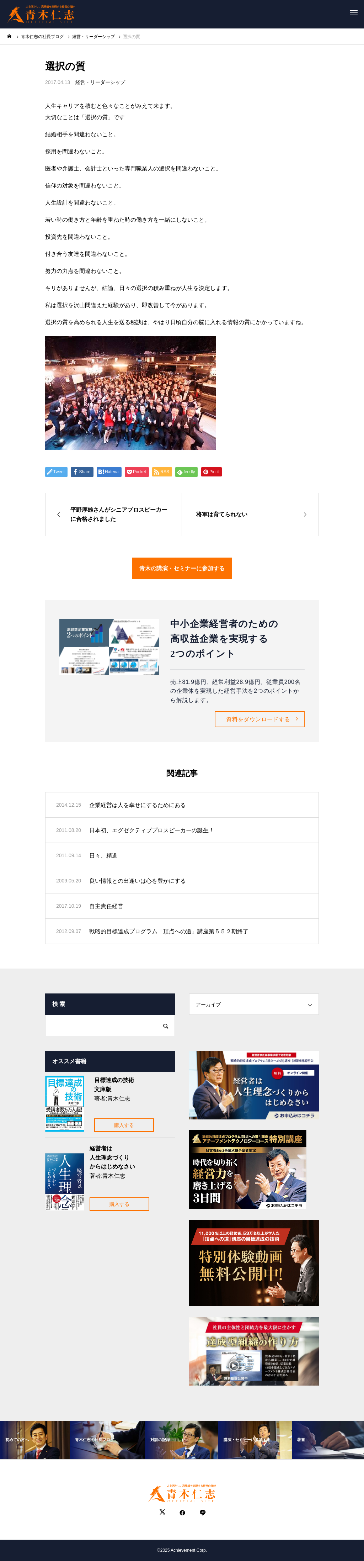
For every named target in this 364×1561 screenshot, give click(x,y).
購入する (124, 1125)
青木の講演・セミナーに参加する (182, 568)
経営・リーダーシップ (100, 82)
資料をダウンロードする (258, 719)
